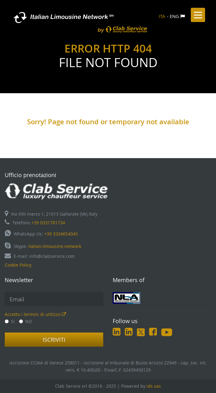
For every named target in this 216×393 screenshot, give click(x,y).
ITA (162, 16)
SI (10, 321)
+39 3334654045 (61, 234)
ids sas (154, 386)
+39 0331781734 (48, 223)
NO (25, 321)
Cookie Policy (18, 265)
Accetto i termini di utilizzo (35, 314)
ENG (174, 16)
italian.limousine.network (54, 246)
